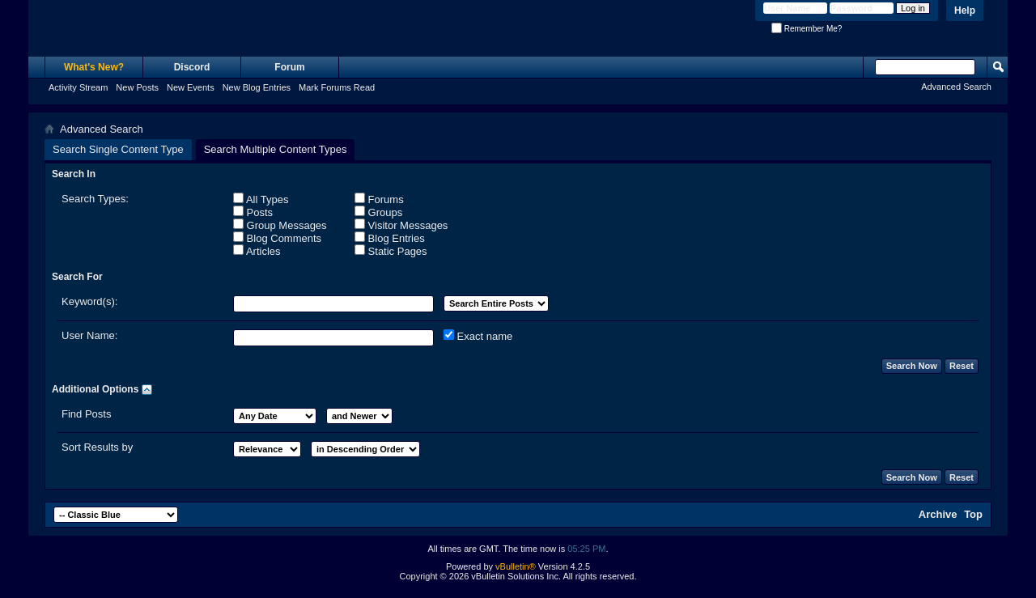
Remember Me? (806, 28)
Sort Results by (97, 447)
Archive (938, 514)
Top (973, 514)
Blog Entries (390, 237)
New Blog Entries (257, 87)
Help (964, 10)
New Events (190, 87)
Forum (289, 67)
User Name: (89, 335)
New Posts (137, 87)
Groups (378, 212)
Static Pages (391, 250)
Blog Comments (277, 237)
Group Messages (280, 224)
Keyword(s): (89, 301)
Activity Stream (78, 87)
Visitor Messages (401, 224)
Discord (192, 67)
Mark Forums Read (337, 87)
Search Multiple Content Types (275, 149)
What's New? (94, 67)
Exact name (478, 335)
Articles (257, 250)
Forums (379, 199)
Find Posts (86, 414)
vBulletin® (515, 566)
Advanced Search (956, 86)
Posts (253, 212)
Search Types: (95, 199)
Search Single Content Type (118, 149)
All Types (260, 199)
